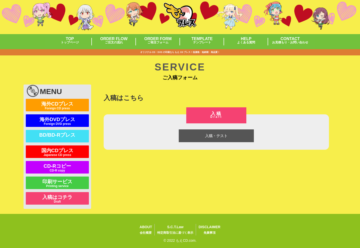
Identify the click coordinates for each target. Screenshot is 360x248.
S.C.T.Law (175, 230)
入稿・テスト (216, 136)
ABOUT (146, 230)
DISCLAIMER (209, 230)
